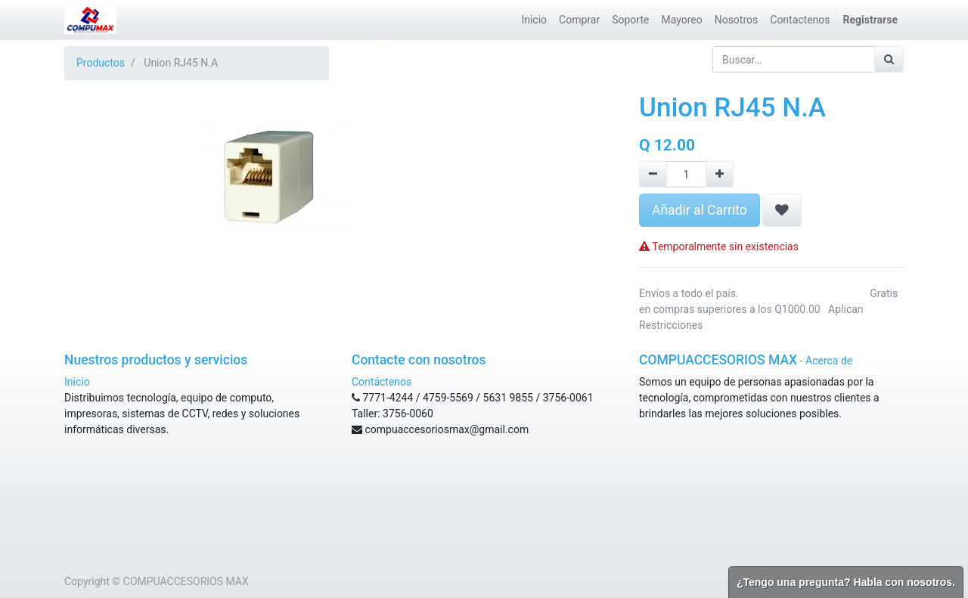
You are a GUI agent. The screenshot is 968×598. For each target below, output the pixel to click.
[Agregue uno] (720, 174)
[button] (782, 210)
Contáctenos (381, 382)
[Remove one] (653, 174)
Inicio (77, 382)
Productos (100, 63)
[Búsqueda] (889, 59)
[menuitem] (534, 20)
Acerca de (828, 361)
